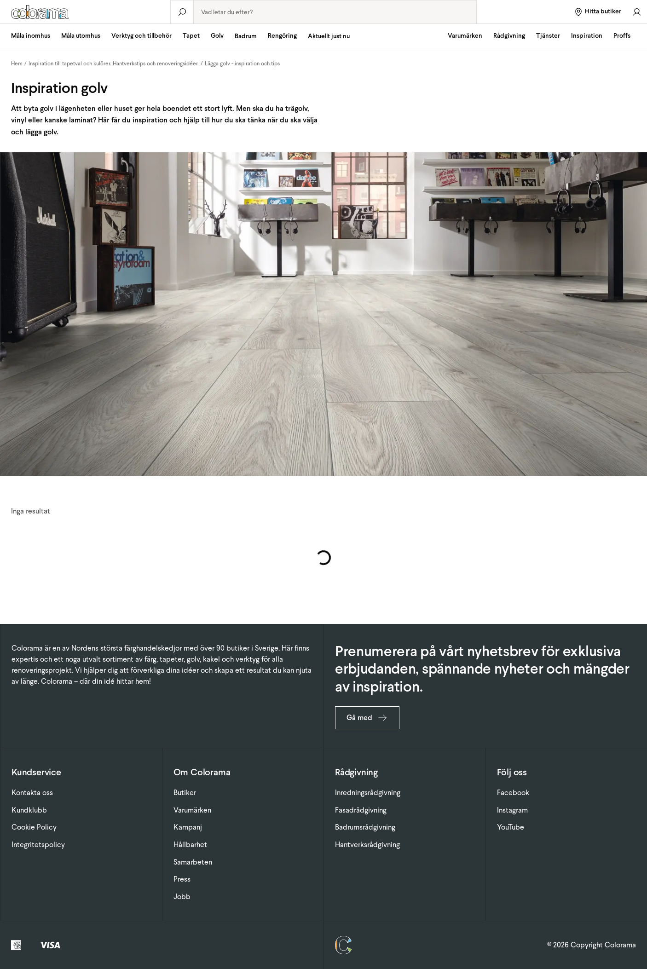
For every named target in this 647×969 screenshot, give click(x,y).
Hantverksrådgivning (367, 844)
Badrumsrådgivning (365, 827)
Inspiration (586, 35)
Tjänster (548, 35)
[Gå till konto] (637, 11)
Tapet (191, 35)
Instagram (512, 810)
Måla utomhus (80, 35)
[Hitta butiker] (597, 11)
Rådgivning (509, 35)
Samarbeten (192, 862)
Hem (17, 63)
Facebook (513, 792)
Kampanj (187, 827)
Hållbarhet (190, 844)
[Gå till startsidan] (85, 12)
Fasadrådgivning (361, 810)
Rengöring (282, 35)
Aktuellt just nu (329, 36)
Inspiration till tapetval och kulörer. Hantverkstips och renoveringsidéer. (114, 63)
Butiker (184, 792)
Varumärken (465, 35)
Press (182, 879)
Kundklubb (29, 810)
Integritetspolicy (38, 844)
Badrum (246, 36)
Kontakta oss (32, 792)
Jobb (182, 896)
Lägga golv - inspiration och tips (242, 63)
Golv (217, 35)
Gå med (367, 717)
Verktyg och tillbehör (141, 35)
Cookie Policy (34, 827)
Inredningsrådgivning (367, 792)
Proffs (621, 35)
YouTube (510, 827)
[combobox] (335, 11)
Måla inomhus (30, 35)
